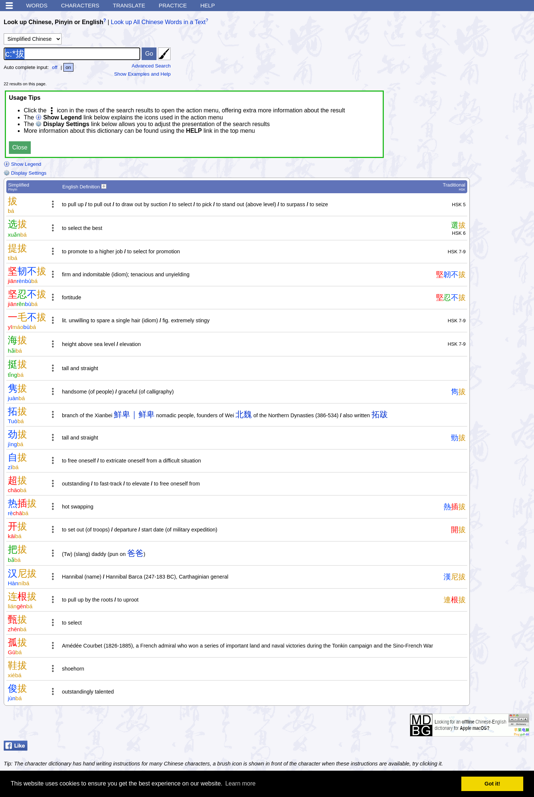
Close (19, 147)
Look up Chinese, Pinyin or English (53, 22)
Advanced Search (151, 66)
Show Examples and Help (142, 74)
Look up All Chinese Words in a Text (158, 22)
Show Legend (22, 164)
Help (207, 5)
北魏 (243, 414)
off (54, 67)
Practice (173, 5)
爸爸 (135, 553)
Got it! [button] (492, 784)
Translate (129, 5)
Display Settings (25, 173)
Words (36, 5)
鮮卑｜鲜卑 (134, 414)
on (68, 67)
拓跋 (380, 414)
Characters (80, 5)
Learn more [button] (240, 783)
